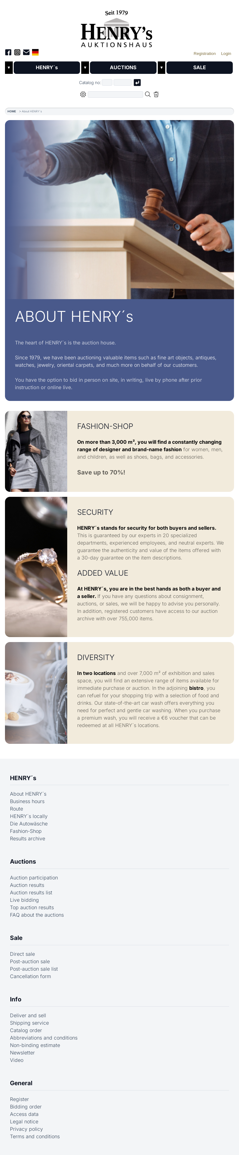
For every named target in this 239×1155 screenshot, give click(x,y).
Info (15, 999)
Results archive (27, 839)
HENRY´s (47, 68)
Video (16, 1060)
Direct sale (22, 954)
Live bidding (24, 900)
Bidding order (26, 1106)
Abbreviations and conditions (43, 1038)
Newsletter (22, 1052)
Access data (24, 1114)
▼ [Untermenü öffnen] (9, 67)
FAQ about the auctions (37, 915)
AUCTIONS (123, 68)
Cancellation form (30, 976)
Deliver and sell (28, 1015)
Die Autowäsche (29, 824)
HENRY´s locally (29, 816)
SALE (199, 68)
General (21, 1083)
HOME (11, 111)
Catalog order (26, 1030)
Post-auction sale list (34, 969)
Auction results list (31, 892)
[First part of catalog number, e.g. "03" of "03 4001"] (107, 82)
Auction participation (34, 877)
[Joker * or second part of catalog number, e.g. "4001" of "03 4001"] (123, 82)
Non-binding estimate (35, 1045)
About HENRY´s (28, 794)
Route (16, 809)
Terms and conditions (35, 1136)
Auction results (27, 885)
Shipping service (29, 1023)
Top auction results (32, 907)
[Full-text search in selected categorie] (115, 94)
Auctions (23, 861)
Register (19, 1099)
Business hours (27, 801)
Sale (16, 938)
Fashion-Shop (26, 831)
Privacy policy (26, 1129)
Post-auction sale (30, 961)
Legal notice (24, 1121)
